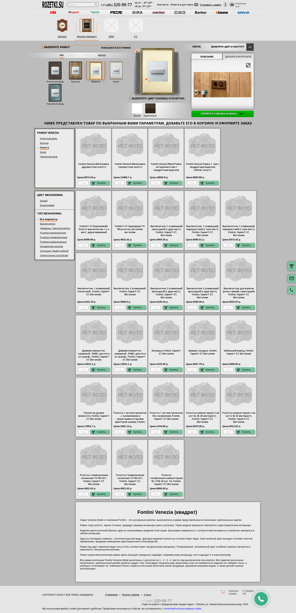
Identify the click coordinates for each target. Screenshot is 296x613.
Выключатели (47, 223)
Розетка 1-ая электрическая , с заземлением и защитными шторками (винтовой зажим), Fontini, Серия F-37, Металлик (130, 417)
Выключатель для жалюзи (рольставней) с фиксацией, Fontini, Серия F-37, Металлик (239, 293)
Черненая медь (55, 103)
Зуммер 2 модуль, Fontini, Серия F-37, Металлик (202, 352)
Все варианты (49, 219)
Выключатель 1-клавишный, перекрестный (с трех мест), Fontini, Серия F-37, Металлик (202, 231)
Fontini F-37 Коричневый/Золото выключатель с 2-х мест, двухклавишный (93, 229)
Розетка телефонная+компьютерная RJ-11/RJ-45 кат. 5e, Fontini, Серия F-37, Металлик (166, 480)
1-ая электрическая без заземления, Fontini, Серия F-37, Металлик (166, 415)
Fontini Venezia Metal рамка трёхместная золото (130, 166)
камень (119, 55)
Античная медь (55, 81)
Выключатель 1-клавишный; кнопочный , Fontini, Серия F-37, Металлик (94, 291)
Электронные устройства (54, 255)
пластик (72, 55)
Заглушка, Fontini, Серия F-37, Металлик (166, 352)
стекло (86, 55)
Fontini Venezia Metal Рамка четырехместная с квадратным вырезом (166, 167)
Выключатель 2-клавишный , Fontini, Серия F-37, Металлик (130, 291)
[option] (53, 12)
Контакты (163, 4)
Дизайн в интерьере (238, 57)
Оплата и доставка (181, 4)
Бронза (75, 81)
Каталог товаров (131, 594)
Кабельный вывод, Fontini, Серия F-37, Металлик (239, 352)
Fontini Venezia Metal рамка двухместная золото (94, 166)
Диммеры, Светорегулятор (55, 228)
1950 (111, 36)
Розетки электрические (53, 232)
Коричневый (150, 115)
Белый (137, 115)
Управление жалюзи (51, 246)
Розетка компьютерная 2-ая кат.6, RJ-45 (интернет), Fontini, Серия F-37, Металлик (238, 417)
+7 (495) (116, 5)
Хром (116, 81)
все (62, 55)
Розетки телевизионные (53, 237)
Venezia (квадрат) (87, 36)
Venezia (62, 36)
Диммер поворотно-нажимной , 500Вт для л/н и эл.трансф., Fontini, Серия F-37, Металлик (94, 355)
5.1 (135, 36)
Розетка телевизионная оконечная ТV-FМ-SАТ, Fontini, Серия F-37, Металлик (94, 480)
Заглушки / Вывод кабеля (54, 250)
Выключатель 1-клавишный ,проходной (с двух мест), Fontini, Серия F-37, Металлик (166, 231)
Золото (95, 81)
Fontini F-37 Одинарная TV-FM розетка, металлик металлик (130, 229)
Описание (207, 57)
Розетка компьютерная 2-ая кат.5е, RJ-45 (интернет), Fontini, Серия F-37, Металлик (202, 417)
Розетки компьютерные (53, 241)
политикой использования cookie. (183, 608)
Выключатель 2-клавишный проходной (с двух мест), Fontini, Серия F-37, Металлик (166, 293)
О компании (111, 594)
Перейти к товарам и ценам (222, 114)
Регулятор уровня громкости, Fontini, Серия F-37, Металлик (94, 415)
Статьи (147, 594)
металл (102, 55)
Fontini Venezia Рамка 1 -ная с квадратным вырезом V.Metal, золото (202, 167)
